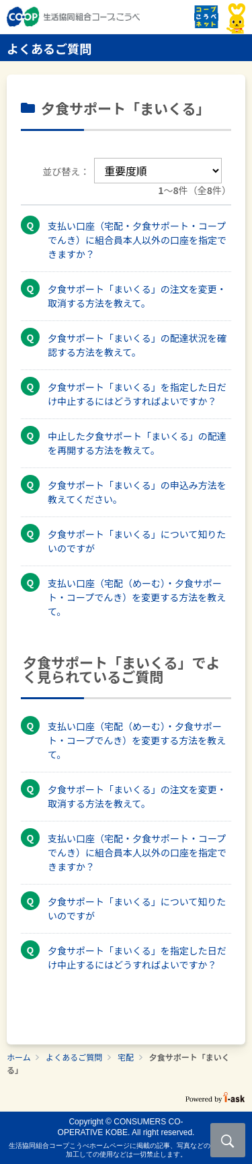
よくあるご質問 (74, 1057)
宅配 (126, 1057)
